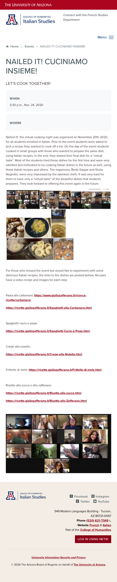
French (94, 525)
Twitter (85, 502)
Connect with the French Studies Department (85, 17)
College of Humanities (95, 530)
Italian (107, 525)
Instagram (102, 496)
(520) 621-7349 (98, 521)
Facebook (81, 496)
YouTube (103, 502)
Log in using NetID (93, 539)
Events (29, 46)
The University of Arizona (89, 564)
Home (14, 46)
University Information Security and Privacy (59, 557)
